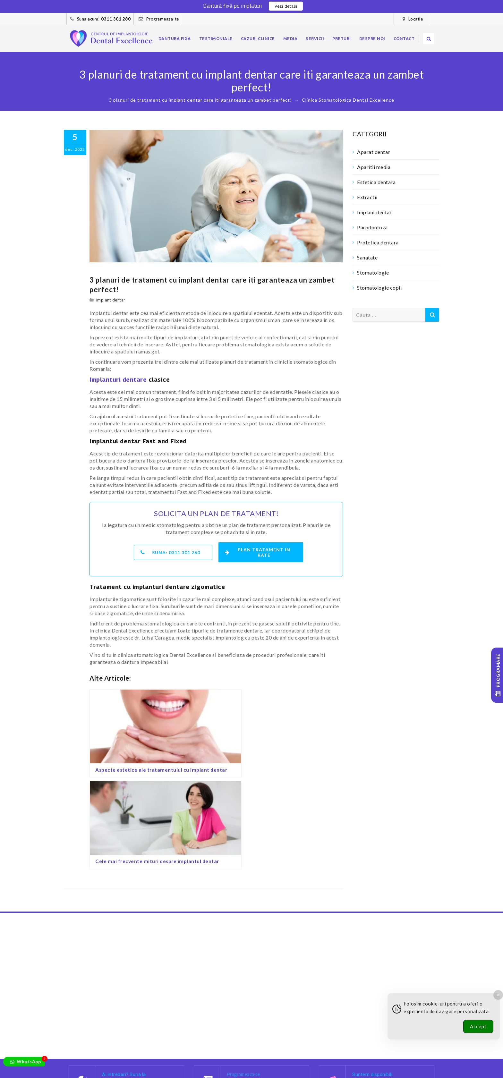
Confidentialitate (112, 1066)
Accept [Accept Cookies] (478, 1026)
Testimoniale (216, 38)
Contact (404, 38)
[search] (428, 38)
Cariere (210, 1059)
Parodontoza (372, 227)
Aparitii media (373, 167)
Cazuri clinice (258, 38)
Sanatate (367, 257)
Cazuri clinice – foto (171, 1059)
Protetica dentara (378, 242)
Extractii (367, 197)
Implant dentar (110, 300)
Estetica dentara (376, 182)
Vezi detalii (286, 6)
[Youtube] (365, 1040)
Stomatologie (373, 272)
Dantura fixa (174, 38)
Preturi (341, 38)
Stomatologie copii (379, 287)
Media (290, 38)
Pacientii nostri (123, 1059)
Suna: (170, 551)
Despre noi (372, 38)
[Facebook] (325, 1040)
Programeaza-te (162, 18)
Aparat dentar (373, 152)
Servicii (315, 38)
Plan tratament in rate (258, 550)
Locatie (415, 18)
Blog (231, 1059)
